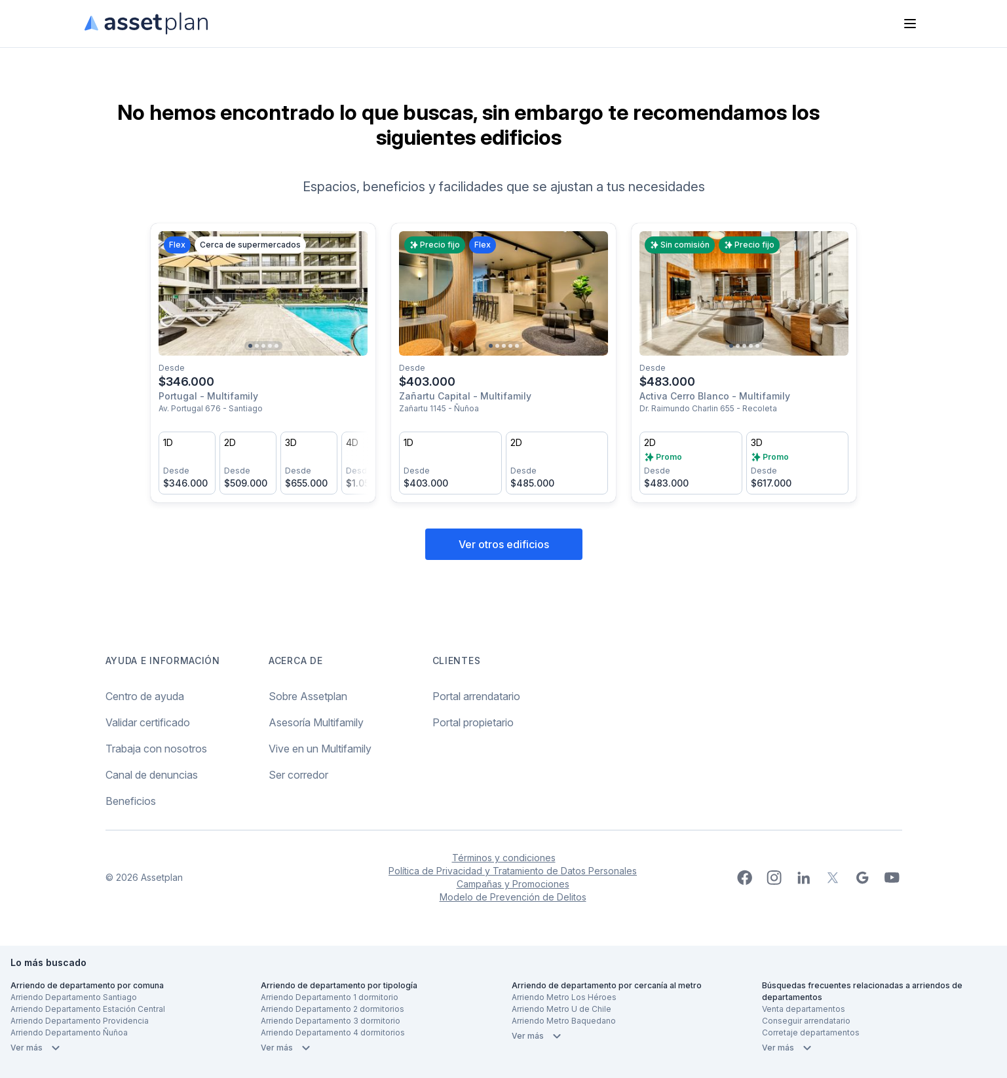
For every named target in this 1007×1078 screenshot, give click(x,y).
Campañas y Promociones (513, 883)
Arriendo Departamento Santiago (73, 997)
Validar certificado (147, 722)
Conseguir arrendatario (806, 1021)
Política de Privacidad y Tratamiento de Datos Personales (513, 870)
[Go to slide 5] (276, 346)
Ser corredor (298, 774)
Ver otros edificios (504, 544)
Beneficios (130, 801)
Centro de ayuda (144, 696)
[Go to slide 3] (263, 346)
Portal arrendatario (476, 696)
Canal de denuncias (151, 774)
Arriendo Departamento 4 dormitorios (333, 1032)
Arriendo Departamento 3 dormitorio (330, 1021)
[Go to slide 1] (250, 346)
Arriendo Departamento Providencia (79, 1021)
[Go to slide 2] (257, 346)
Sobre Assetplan (308, 696)
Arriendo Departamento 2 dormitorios (332, 1009)
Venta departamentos (803, 1009)
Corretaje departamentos (811, 1032)
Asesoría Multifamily (316, 722)
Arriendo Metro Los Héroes (564, 997)
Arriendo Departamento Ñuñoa (69, 1032)
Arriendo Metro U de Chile (561, 1009)
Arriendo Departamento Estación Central (87, 1009)
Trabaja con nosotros (156, 748)
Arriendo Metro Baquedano (564, 1021)
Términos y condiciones (504, 857)
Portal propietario (473, 722)
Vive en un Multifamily (320, 748)
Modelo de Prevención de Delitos (513, 896)
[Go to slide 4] (270, 346)
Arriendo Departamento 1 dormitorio (329, 997)
